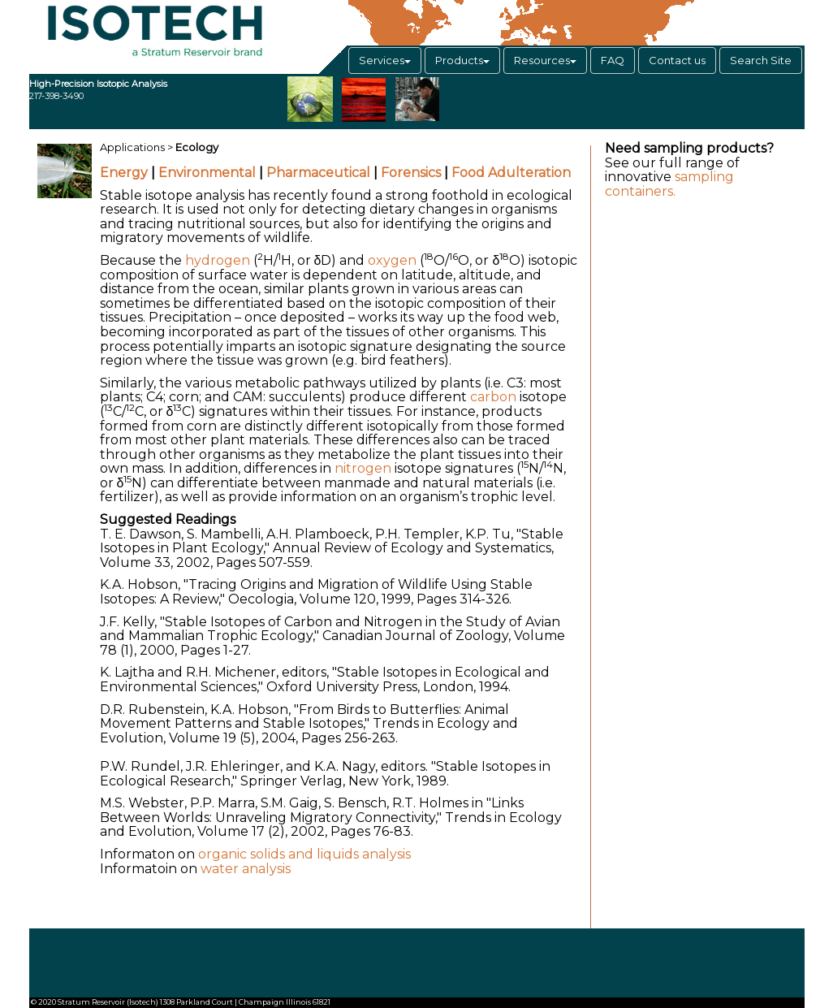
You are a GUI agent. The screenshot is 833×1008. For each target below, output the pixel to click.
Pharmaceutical (318, 172)
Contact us (677, 60)
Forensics (411, 172)
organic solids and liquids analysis (304, 854)
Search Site (761, 60)
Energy (124, 172)
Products (462, 60)
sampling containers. (669, 184)
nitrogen (362, 468)
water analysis (246, 868)
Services (385, 60)
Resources (545, 60)
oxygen (392, 260)
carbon (493, 396)
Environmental (207, 172)
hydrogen (217, 260)
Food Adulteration (511, 172)
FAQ (612, 60)
